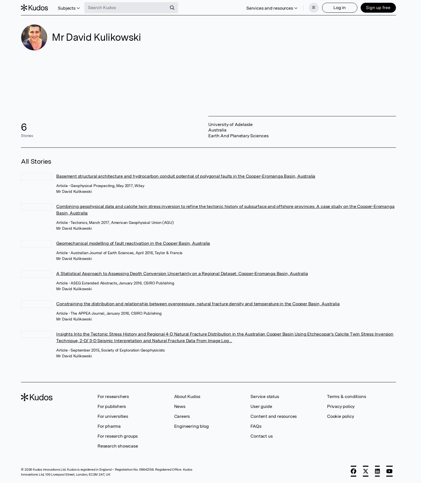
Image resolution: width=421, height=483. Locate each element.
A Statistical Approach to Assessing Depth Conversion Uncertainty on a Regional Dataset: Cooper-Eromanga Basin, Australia (182, 273)
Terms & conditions (346, 396)
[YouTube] (389, 471)
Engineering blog (191, 426)
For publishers (112, 406)
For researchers (113, 396)
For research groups (118, 436)
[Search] (172, 7)
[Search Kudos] (126, 7)
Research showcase (118, 446)
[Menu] (314, 8)
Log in (339, 7)
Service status (264, 396)
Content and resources (273, 416)
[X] (365, 471)
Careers (182, 416)
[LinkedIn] (377, 471)
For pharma (109, 426)
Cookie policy (340, 416)
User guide (261, 406)
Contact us (261, 436)
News (179, 406)
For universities (113, 416)
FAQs (255, 426)
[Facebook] (353, 471)
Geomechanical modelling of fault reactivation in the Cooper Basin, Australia (133, 243)
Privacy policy (341, 406)
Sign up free (378, 7)
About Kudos (187, 396)
